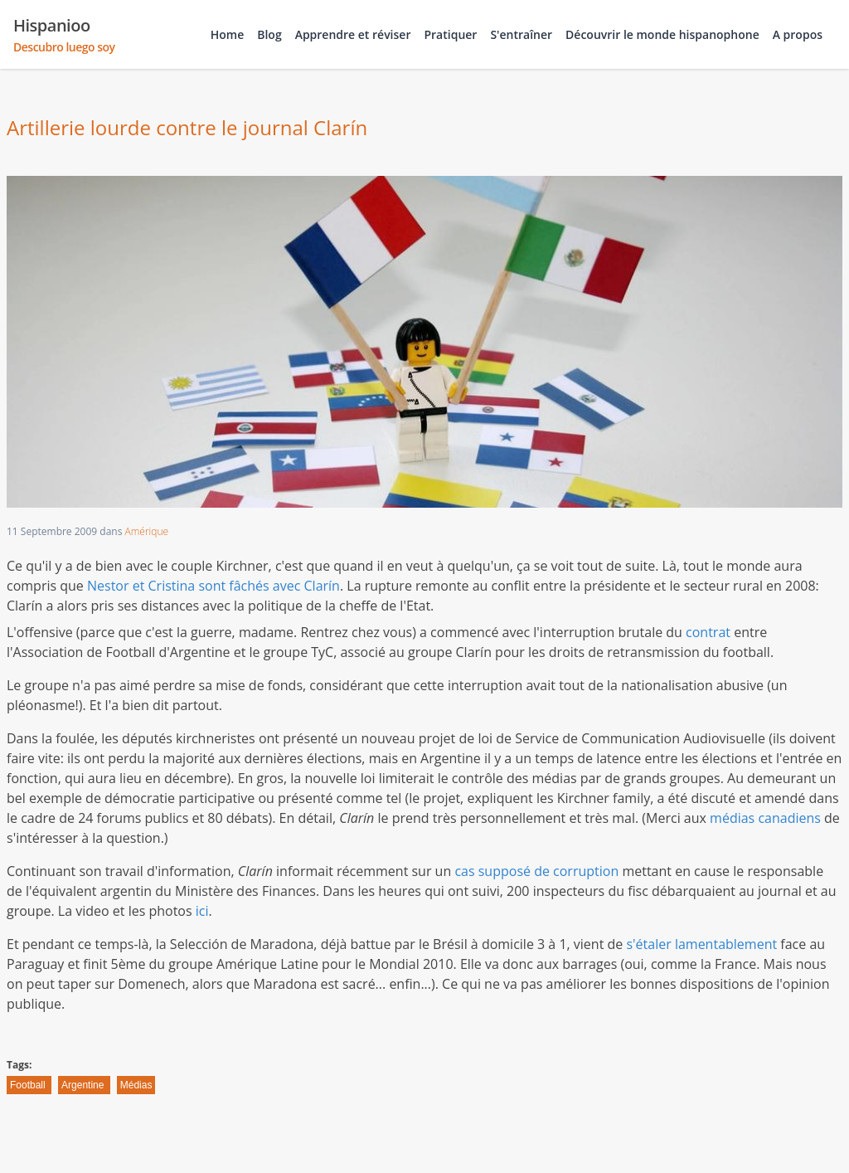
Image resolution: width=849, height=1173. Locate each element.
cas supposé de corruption (536, 871)
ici (202, 911)
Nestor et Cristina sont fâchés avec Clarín (213, 586)
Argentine (84, 1085)
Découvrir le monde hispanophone (662, 34)
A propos (797, 34)
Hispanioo (64, 35)
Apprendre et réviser (353, 34)
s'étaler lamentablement (701, 944)
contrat (708, 632)
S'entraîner (521, 34)
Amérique (147, 531)
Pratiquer (450, 34)
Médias (136, 1085)
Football (29, 1085)
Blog (269, 34)
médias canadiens (765, 818)
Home (228, 34)
